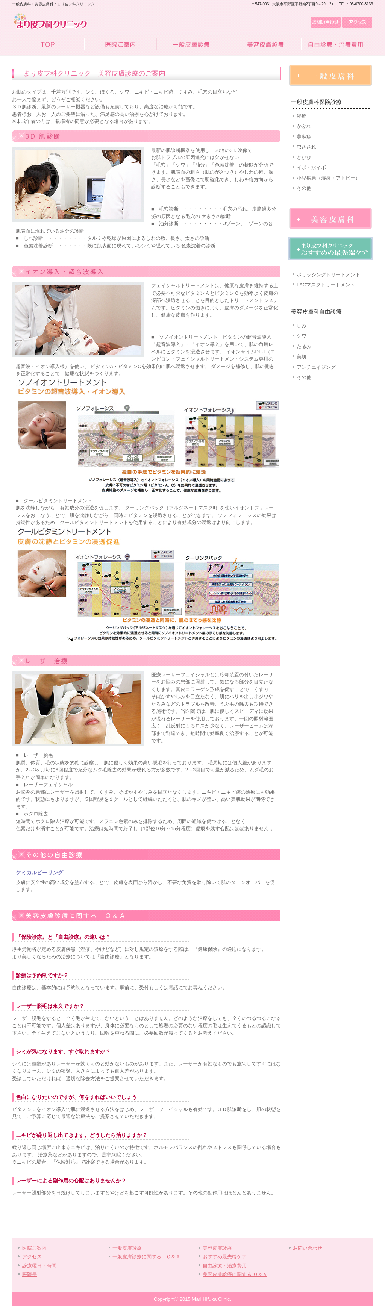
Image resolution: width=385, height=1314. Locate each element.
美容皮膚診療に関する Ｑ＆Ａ (235, 1274)
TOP (48, 45)
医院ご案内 (120, 45)
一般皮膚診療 (192, 45)
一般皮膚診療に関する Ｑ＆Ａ (146, 1256)
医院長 (29, 1274)
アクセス (357, 22)
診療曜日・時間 (39, 1266)
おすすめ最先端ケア (225, 1256)
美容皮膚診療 (265, 45)
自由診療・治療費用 (337, 45)
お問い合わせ (324, 22)
